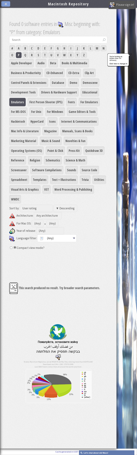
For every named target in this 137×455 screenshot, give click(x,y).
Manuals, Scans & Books (77, 131)
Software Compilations (47, 170)
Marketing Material (23, 141)
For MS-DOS (18, 111)
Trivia (85, 179)
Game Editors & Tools (82, 111)
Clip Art (89, 73)
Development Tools (23, 92)
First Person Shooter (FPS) (45, 102)
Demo (73, 82)
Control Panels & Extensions (28, 82)
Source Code (89, 170)
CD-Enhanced (54, 73)
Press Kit (74, 150)
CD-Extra (73, 73)
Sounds (71, 170)
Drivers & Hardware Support (59, 92)
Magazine (50, 131)
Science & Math (75, 160)
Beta (53, 63)
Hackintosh (18, 121)
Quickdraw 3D (94, 150)
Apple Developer (21, 63)
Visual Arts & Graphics (25, 189)
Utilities (99, 179)
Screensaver (19, 170)
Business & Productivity (26, 73)
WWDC (15, 199)
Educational (89, 92)
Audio (41, 63)
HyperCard (37, 121)
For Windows (55, 111)
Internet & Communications (79, 121)
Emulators (17, 102)
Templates (39, 179)
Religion (35, 160)
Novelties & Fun (75, 141)
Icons (52, 121)
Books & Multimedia (74, 63)
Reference (17, 160)
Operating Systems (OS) (26, 150)
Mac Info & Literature (25, 131)
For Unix (36, 111)
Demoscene (90, 82)
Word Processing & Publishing (73, 189)
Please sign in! (121, 5)
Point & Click (55, 150)
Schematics (53, 160)
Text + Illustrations (64, 179)
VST (46, 189)
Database (58, 82)
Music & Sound (51, 141)
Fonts (71, 102)
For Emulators (89, 102)
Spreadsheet (19, 179)
